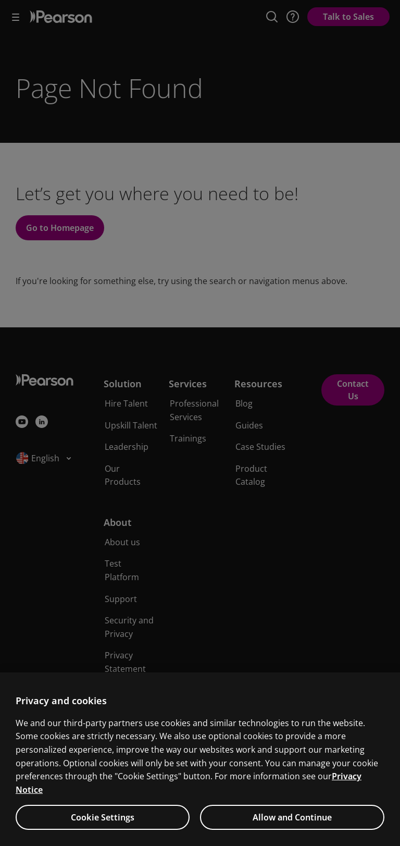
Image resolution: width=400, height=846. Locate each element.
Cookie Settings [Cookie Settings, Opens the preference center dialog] (102, 832)
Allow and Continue (292, 832)
